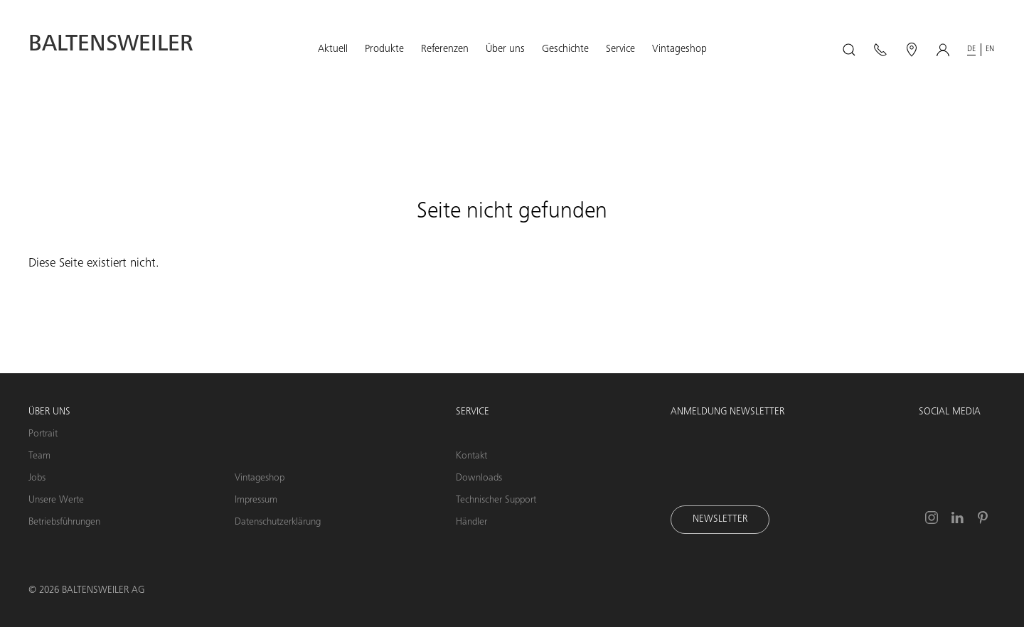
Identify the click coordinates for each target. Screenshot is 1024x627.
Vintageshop (259, 478)
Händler (471, 522)
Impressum (256, 500)
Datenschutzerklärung (278, 522)
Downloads (479, 478)
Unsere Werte (56, 500)
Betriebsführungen (64, 522)
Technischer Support (496, 500)
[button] (332, 49)
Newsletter (720, 520)
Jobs (37, 478)
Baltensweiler (110, 45)
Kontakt (471, 456)
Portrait (43, 434)
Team (39, 456)
